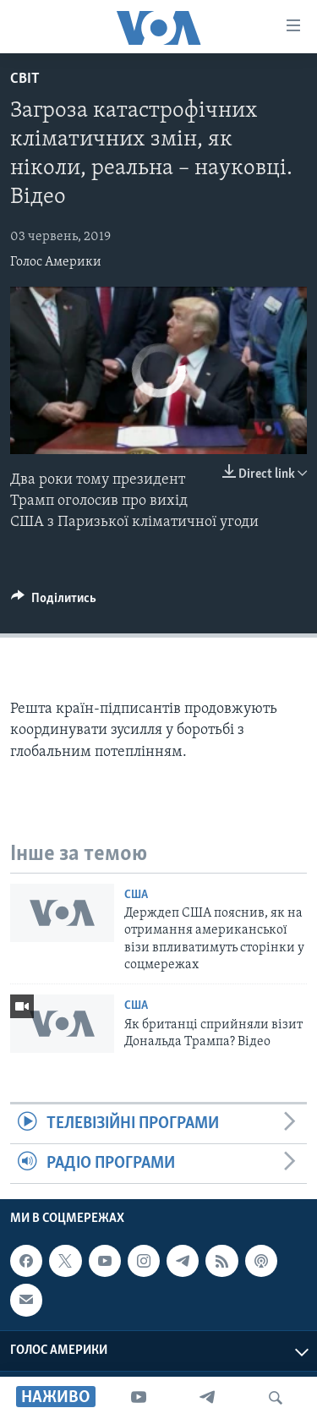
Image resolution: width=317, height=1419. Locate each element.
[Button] (53, 602)
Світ (25, 79)
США (136, 895)
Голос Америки (55, 262)
